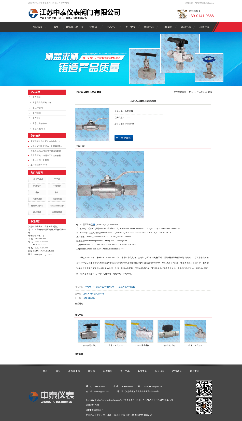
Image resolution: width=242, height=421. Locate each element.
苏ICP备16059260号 (95, 410)
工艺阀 (57, 179)
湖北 (137, 415)
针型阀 (93, 27)
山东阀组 (37, 97)
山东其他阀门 (39, 129)
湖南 (146, 415)
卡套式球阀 (37, 199)
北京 (127, 415)
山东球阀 (37, 113)
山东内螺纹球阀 (89, 345)
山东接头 (37, 118)
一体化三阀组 (37, 179)
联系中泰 (205, 27)
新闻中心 (149, 27)
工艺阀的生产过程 (39, 165)
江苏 (109, 415)
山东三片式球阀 (115, 345)
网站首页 (38, 27)
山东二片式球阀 (195, 345)
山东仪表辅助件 (40, 123)
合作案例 (167, 27)
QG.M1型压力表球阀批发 (123, 287)
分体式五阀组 (37, 205)
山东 (132, 415)
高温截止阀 (74, 371)
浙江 (118, 415)
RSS (206, 3)
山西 (150, 415)
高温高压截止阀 (74, 27)
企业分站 (189, 3)
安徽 (123, 415)
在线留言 (177, 371)
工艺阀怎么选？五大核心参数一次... (46, 141)
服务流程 (159, 371)
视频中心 (186, 27)
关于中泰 (130, 27)
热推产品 (90, 415)
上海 (114, 415)
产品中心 (112, 27)
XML (211, 3)
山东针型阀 (38, 108)
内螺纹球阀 (57, 212)
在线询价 (124, 138)
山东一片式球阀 (142, 345)
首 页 (191, 92)
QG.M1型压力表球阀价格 (100, 287)
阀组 (56, 27)
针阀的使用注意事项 (40, 160)
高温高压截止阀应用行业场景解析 (46, 151)
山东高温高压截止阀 (42, 102)
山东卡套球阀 (89, 298)
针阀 (157, 400)
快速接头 (37, 186)
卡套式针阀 (57, 199)
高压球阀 (37, 212)
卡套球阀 (57, 186)
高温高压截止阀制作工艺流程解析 (46, 155)
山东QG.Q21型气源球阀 (93, 293)
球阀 (37, 192)
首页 (45, 371)
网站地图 (199, 3)
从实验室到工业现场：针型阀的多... (46, 146)
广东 (141, 415)
